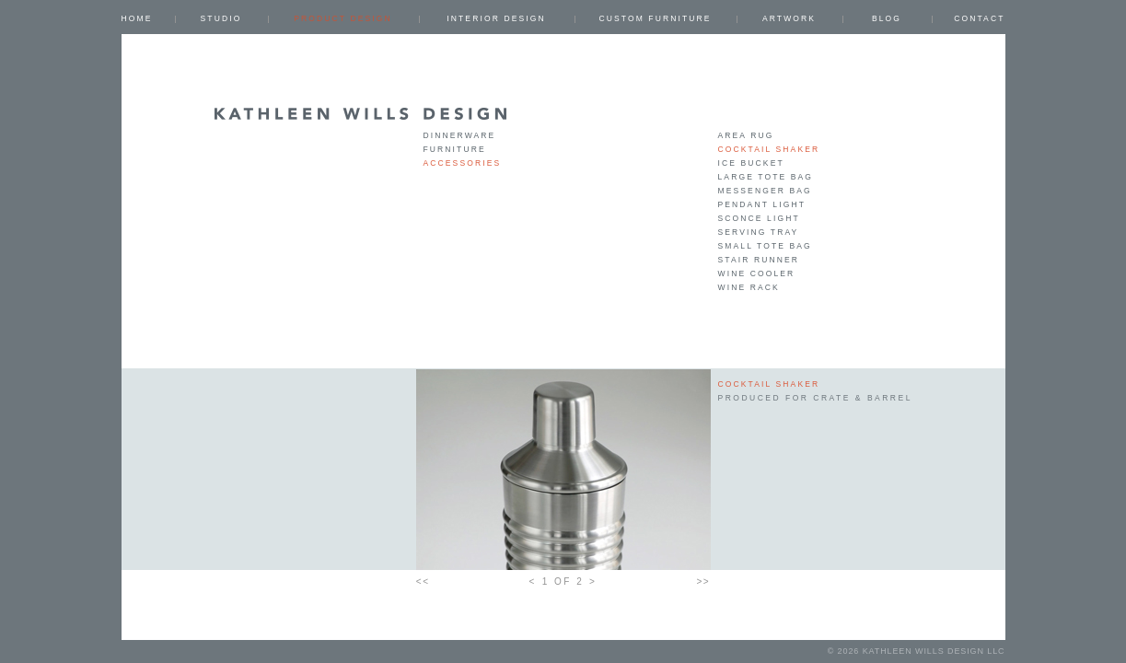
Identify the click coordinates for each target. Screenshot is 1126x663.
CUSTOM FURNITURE (654, 18)
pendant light (762, 204)
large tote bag (766, 176)
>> (704, 581)
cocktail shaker (769, 149)
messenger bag (765, 190)
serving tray (758, 232)
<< (423, 581)
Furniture (455, 149)
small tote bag (765, 245)
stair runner (759, 259)
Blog (886, 18)
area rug (746, 135)
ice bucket (751, 163)
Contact (979, 18)
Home (137, 18)
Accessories (463, 163)
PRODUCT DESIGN (343, 18)
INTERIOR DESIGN (496, 18)
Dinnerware (460, 135)
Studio (221, 18)
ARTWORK (789, 18)
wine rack (749, 287)
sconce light (759, 218)
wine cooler (756, 273)
